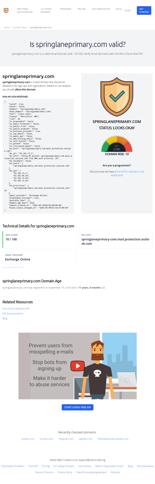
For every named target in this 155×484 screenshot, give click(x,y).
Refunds (115, 472)
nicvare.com (46, 438)
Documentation (101, 8)
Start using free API (77, 407)
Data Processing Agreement (91, 472)
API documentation (12, 313)
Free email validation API (25, 10)
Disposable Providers (12, 466)
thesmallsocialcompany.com (113, 438)
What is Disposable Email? (109, 466)
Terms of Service (44, 472)
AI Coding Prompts (46, 10)
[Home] (6, 10)
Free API (33, 466)
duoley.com (28, 438)
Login (127, 10)
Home (7, 27)
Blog (119, 8)
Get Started (84, 466)
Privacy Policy (65, 472)
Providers (65, 8)
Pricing (82, 8)
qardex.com (85, 438)
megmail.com (66, 438)
